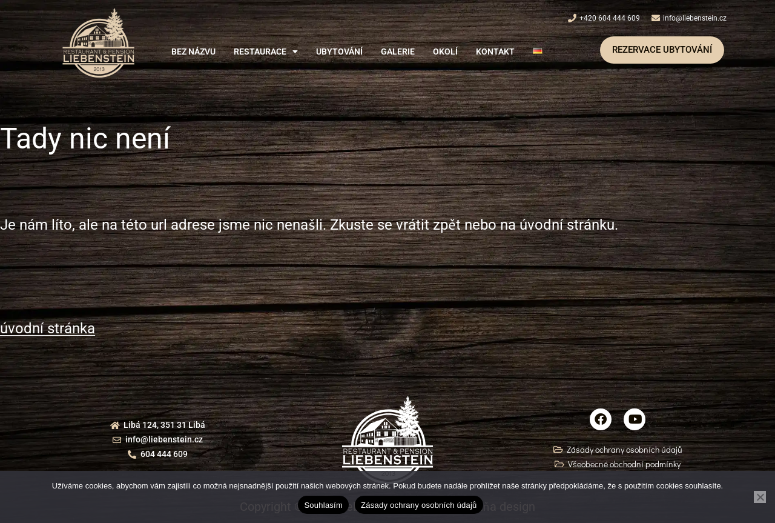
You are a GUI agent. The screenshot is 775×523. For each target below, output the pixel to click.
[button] (266, 51)
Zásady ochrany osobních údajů (419, 505)
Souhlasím (323, 505)
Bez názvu (193, 51)
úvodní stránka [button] (47, 328)
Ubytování (339, 51)
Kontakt (495, 51)
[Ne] (760, 497)
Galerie (398, 51)
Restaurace (266, 51)
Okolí (445, 51)
